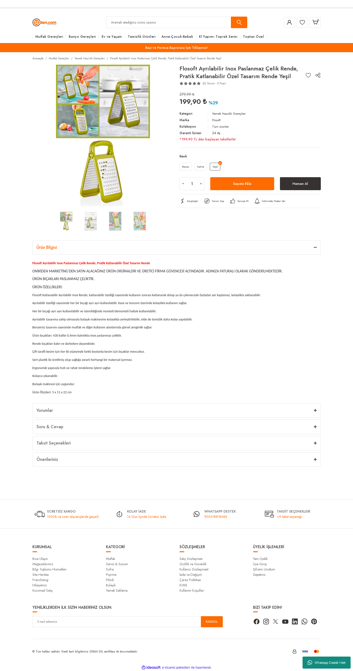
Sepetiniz (259, 574)
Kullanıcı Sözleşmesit (194, 569)
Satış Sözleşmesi (191, 558)
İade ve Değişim (191, 574)
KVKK (183, 585)
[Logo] (44, 22)
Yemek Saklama (117, 590)
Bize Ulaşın (40, 558)
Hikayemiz (39, 585)
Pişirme (111, 574)
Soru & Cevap (50, 427)
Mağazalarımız (42, 564)
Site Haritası (40, 574)
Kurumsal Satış (42, 590)
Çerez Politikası (190, 579)
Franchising (40, 579)
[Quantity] (192, 184)
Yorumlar (45, 410)
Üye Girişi (260, 564)
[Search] (176, 22)
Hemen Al (300, 184)
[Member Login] (285, 22)
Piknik (110, 579)
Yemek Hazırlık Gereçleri (229, 113)
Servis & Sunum (117, 564)
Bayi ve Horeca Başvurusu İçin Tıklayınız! (176, 47)
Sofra (110, 569)
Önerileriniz (47, 459)
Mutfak (110, 558)
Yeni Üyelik (260, 558)
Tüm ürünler (220, 126)
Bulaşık (111, 585)
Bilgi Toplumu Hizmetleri (49, 569)
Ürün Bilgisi (47, 247)
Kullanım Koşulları (192, 590)
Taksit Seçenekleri (54, 443)
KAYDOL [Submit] (211, 621)
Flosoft (216, 119)
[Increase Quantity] (201, 184)
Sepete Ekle (242, 184)
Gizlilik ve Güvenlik (193, 564)
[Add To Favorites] (308, 75)
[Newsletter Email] (127, 621)
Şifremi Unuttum (264, 569)
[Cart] (314, 22)
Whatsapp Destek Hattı (327, 662)
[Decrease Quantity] (183, 184)
